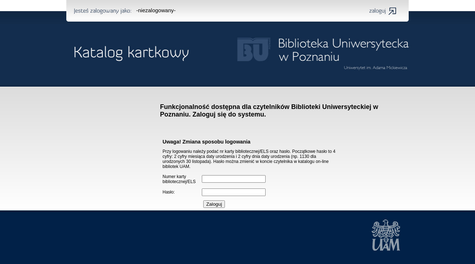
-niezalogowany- (156, 10)
